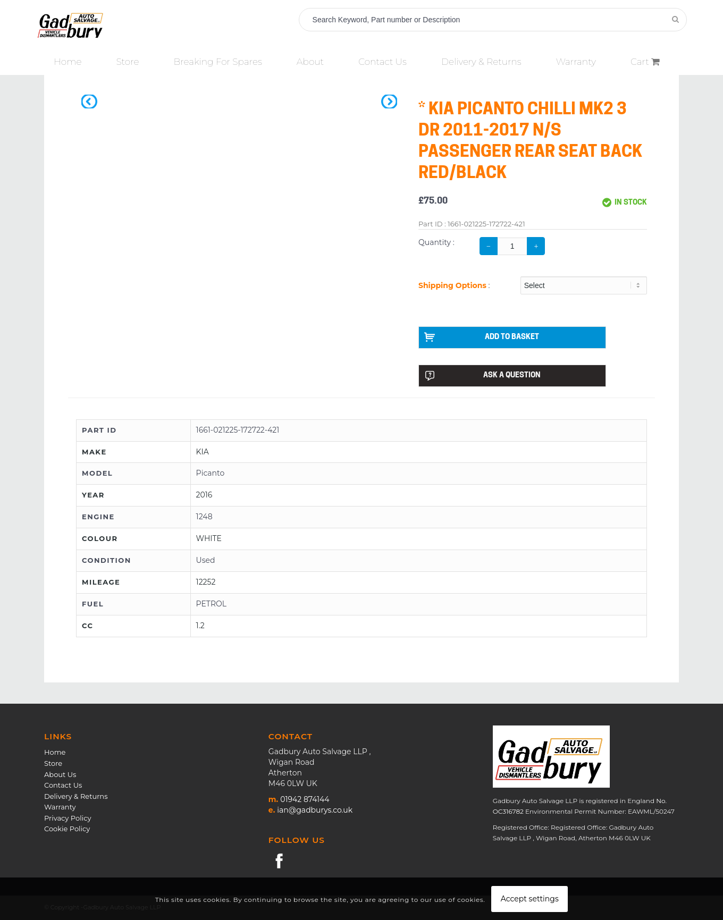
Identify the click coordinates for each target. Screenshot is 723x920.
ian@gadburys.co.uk (314, 810)
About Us (60, 774)
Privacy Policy (67, 818)
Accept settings (530, 899)
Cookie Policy (67, 828)
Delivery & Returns (75, 796)
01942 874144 (304, 799)
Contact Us (63, 785)
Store (53, 763)
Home (54, 752)
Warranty (60, 807)
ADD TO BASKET (481, 337)
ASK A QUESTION (482, 375)
